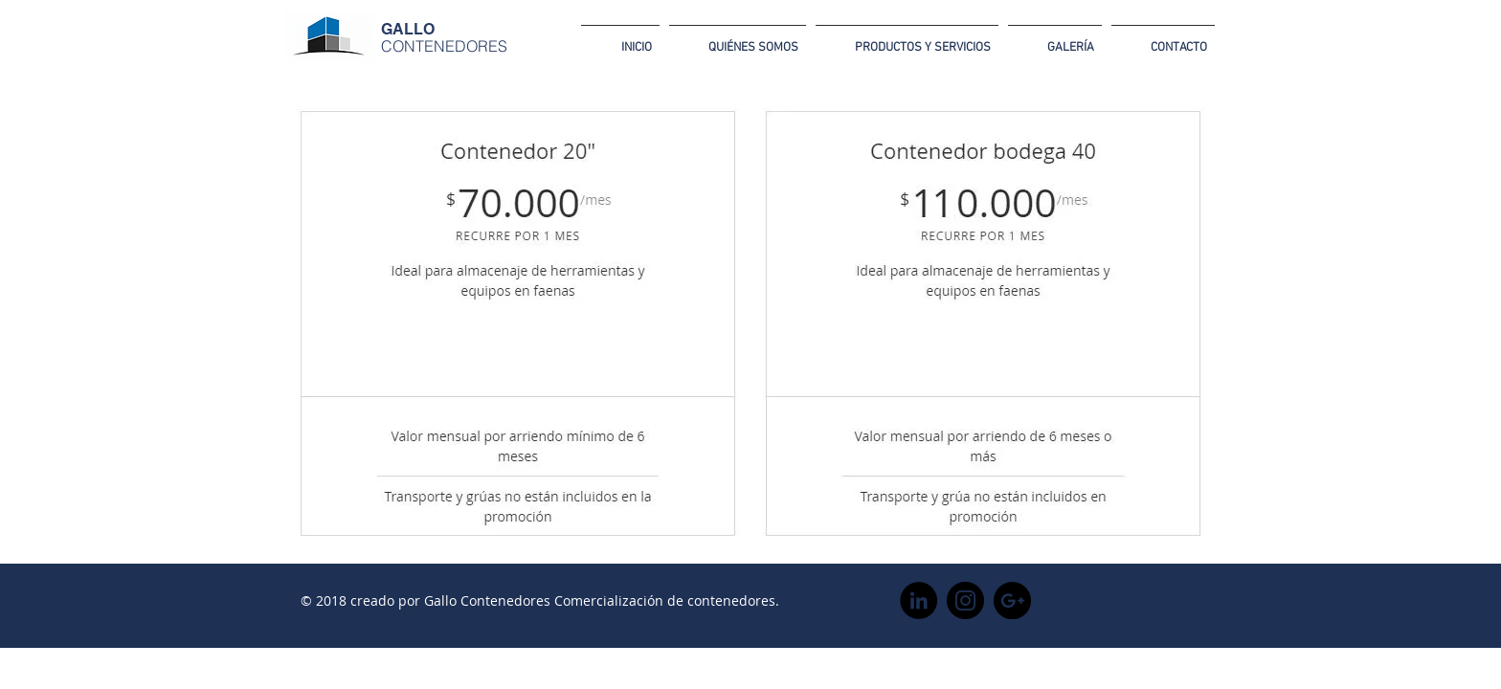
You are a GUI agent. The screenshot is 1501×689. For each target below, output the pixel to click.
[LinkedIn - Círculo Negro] (918, 600)
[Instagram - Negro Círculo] (965, 600)
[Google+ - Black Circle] (1012, 600)
